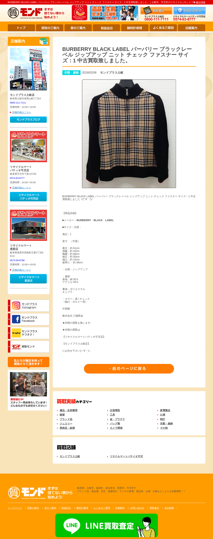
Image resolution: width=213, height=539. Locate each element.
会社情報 (200, 2)
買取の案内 (33, 508)
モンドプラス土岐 (70, 456)
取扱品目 (106, 27)
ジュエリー (66, 423)
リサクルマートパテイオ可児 (126, 456)
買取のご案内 (49, 27)
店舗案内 (191, 27)
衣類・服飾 (166, 423)
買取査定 (154, 508)
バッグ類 (115, 423)
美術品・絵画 (67, 427)
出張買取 (115, 410)
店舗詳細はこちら (21, 112)
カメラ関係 (116, 427)
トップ (21, 27)
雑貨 (62, 414)
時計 (162, 419)
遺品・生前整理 (68, 410)
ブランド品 (66, 419)
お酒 (162, 414)
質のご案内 (78, 27)
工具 (112, 414)
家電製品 (165, 410)
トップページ (15, 508)
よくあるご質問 (163, 27)
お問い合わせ (137, 508)
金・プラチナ (117, 419)
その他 (164, 427)
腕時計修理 (134, 27)
